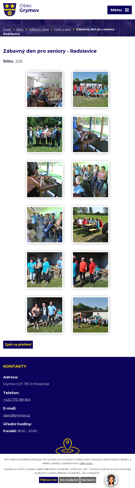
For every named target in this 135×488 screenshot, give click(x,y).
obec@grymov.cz (16, 415)
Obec (20, 29)
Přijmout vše (48, 479)
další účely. (86, 463)
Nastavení (88, 479)
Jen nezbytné (69, 479)
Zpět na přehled (18, 344)
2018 (18, 61)
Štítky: (8, 61)
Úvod (7, 29)
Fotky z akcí (62, 29)
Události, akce (39, 29)
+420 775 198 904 (17, 400)
